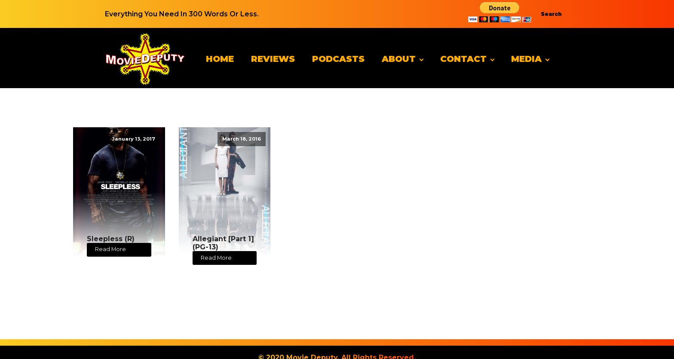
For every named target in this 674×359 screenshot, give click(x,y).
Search (551, 14)
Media (526, 59)
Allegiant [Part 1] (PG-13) (223, 243)
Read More (110, 249)
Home (220, 59)
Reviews (273, 59)
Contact (463, 59)
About (399, 59)
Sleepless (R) (111, 239)
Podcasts (338, 59)
